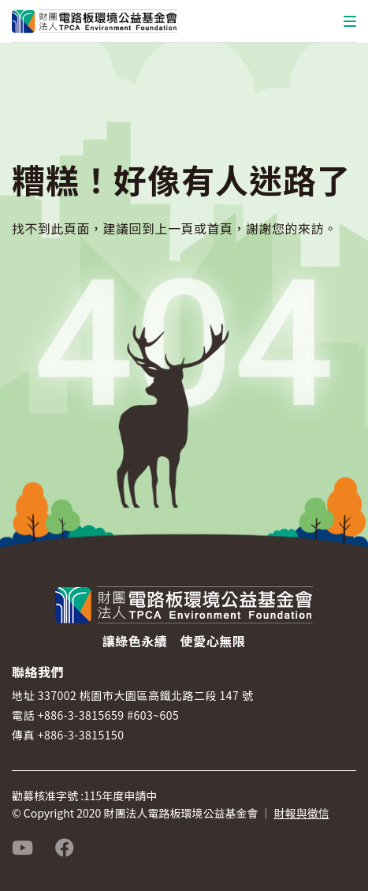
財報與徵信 (301, 813)
